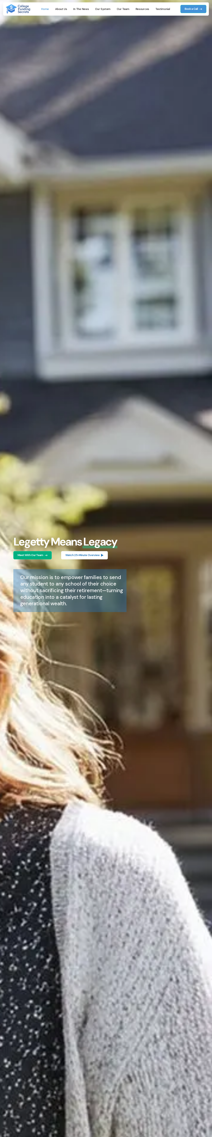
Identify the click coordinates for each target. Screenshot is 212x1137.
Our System (102, 9)
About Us (61, 9)
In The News (81, 9)
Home (45, 9)
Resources (142, 9)
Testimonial (162, 9)
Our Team (123, 9)
